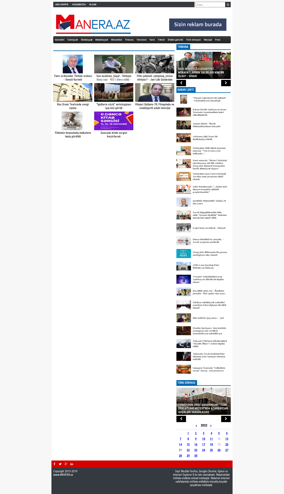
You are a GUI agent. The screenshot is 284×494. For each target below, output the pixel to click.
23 (195, 450)
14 (180, 444)
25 (211, 450)
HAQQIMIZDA (79, 4)
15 (188, 444)
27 (226, 450)
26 (219, 450)
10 (203, 439)
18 (211, 444)
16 (195, 444)
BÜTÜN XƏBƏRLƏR (204, 377)
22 (188, 450)
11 (211, 439)
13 (226, 439)
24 (203, 450)
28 (180, 455)
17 (203, 444)
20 (226, 444)
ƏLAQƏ (92, 4)
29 (188, 455)
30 (195, 455)
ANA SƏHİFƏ (61, 4)
